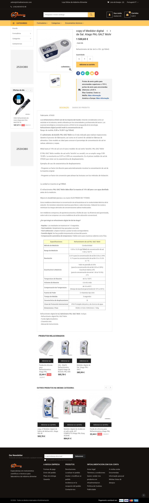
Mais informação (94, 95)
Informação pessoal (116, 476)
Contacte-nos (70, 489)
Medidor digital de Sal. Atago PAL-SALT (83, 367)
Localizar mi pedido (72, 473)
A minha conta (114, 469)
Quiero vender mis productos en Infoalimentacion (94, 479)
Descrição (64, 108)
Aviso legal (91, 469)
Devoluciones (70, 469)
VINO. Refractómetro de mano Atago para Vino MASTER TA (21, 120)
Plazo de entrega (49, 476)
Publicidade (91, 489)
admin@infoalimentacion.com (21, 2)
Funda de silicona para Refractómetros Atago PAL (45, 368)
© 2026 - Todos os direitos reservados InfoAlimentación (30, 500)
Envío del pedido (49, 473)
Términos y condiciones (96, 473)
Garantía (46, 479)
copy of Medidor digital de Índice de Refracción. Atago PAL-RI (48, 431)
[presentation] (26, 90)
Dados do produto (81, 108)
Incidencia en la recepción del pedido (73, 484)
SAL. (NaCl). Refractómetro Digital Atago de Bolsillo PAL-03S (64, 368)
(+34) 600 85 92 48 (18, 7)
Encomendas (114, 473)
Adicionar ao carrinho (87, 64)
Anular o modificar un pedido (73, 477)
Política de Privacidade (64, 460)
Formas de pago (49, 469)
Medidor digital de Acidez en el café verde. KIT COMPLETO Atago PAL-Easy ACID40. (74, 432)
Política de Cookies (94, 486)
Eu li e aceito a (59, 460)
